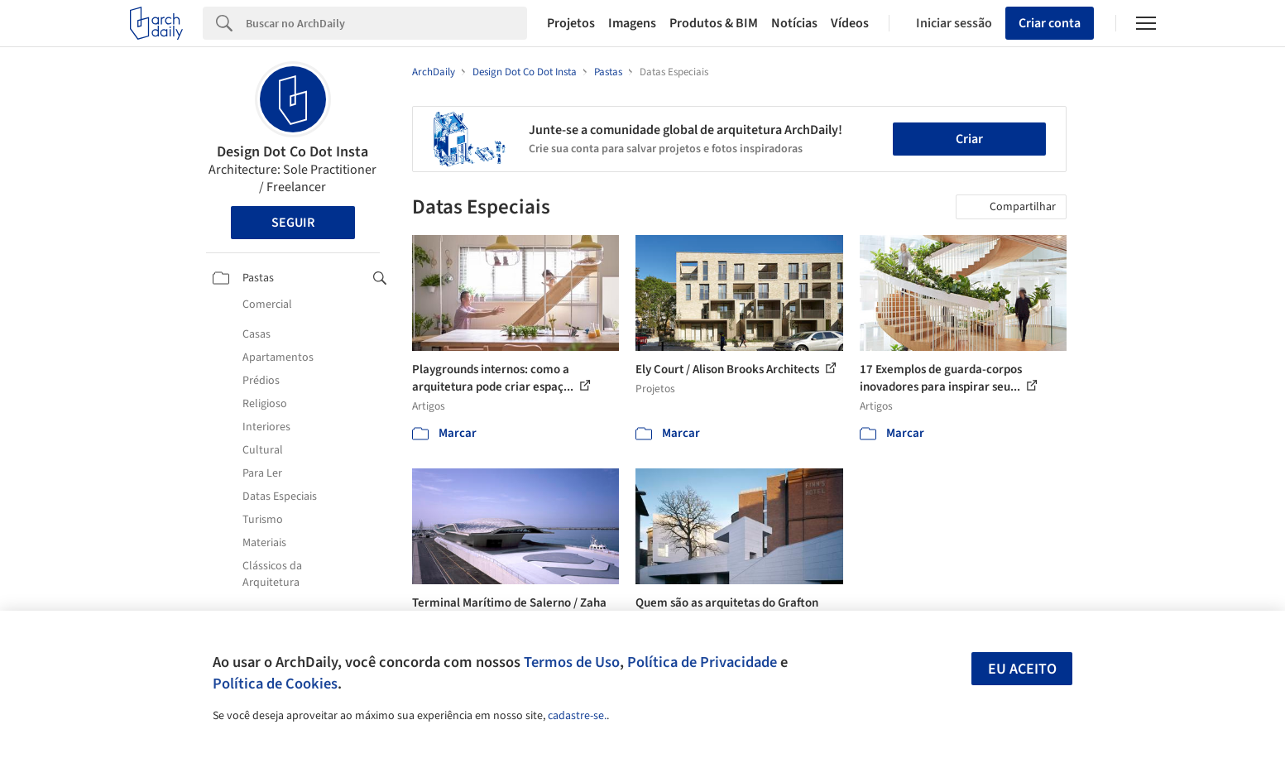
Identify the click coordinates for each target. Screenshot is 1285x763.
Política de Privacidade (702, 662)
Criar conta (1050, 23)
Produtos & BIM (713, 23)
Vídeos (850, 23)
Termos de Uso (572, 662)
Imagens (632, 23)
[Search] (387, 23)
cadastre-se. (577, 716)
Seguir (292, 223)
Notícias (794, 23)
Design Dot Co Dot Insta (292, 152)
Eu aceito (1022, 669)
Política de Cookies (275, 683)
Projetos (571, 23)
